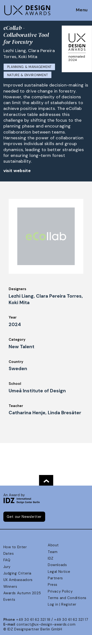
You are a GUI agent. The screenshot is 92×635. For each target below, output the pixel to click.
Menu (82, 10)
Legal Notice (59, 571)
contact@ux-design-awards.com (46, 624)
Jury (7, 566)
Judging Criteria (17, 573)
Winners (10, 586)
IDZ (51, 558)
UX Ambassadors (18, 579)
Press (52, 584)
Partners (55, 578)
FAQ (7, 560)
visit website (17, 170)
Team (52, 551)
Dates (8, 553)
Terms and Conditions (67, 597)
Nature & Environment (27, 75)
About (53, 545)
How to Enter (15, 547)
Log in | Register (62, 604)
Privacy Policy (60, 591)
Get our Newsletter (24, 516)
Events (9, 599)
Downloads (57, 564)
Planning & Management (29, 67)
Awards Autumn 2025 (22, 593)
